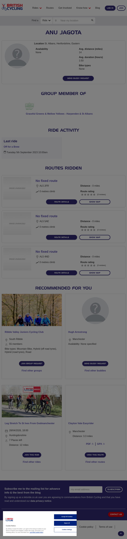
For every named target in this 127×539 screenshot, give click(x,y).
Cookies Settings (67, 529)
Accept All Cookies (67, 516)
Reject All (67, 523)
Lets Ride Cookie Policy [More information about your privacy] (36, 532)
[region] (40, 523)
